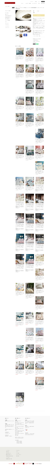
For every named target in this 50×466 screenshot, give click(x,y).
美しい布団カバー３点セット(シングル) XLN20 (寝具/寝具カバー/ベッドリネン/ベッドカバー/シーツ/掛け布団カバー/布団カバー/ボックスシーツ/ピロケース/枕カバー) (20, 187)
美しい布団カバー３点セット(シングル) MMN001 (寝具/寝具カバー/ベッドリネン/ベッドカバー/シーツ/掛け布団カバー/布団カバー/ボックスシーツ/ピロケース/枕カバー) (29, 108)
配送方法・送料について (8, 454)
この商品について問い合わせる (36, 41)
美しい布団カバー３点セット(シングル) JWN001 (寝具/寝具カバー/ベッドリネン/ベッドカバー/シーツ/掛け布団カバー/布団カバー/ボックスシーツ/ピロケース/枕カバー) (20, 372)
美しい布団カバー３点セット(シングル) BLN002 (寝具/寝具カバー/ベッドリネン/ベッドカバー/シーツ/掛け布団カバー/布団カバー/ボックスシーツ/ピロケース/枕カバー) (29, 75)
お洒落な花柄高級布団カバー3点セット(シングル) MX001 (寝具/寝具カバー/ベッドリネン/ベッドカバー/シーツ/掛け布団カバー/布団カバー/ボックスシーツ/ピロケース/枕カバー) (39, 187)
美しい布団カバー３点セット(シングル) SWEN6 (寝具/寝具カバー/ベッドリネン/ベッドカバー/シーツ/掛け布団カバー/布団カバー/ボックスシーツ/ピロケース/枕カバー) (39, 108)
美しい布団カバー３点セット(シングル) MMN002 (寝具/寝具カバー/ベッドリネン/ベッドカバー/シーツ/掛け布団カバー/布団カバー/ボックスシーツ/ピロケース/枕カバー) (39, 372)
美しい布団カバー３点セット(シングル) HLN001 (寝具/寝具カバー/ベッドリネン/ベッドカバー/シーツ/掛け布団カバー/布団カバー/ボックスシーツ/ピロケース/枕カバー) (39, 75)
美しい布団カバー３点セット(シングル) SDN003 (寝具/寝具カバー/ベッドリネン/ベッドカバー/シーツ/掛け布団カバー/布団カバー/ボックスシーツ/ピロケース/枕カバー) (39, 278)
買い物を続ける (34, 42)
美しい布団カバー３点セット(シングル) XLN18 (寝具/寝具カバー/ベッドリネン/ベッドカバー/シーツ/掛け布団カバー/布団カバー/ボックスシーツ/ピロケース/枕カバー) (39, 156)
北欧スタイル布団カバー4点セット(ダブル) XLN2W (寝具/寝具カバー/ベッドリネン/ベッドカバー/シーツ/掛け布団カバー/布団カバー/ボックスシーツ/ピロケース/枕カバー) (20, 356)
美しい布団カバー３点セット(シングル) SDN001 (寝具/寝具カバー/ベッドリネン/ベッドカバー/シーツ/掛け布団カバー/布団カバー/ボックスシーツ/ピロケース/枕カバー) (39, 387)
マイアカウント (31, 1)
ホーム (22, 3)
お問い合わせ (43, 3)
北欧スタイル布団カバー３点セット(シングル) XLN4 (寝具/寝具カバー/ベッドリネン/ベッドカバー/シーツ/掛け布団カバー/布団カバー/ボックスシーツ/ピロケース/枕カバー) (29, 321)
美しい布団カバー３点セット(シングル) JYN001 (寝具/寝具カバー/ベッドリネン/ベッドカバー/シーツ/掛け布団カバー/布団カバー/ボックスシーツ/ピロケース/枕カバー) (20, 107)
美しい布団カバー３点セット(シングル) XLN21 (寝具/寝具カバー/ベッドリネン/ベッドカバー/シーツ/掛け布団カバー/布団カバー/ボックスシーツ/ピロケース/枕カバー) (29, 188)
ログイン (39, 1)
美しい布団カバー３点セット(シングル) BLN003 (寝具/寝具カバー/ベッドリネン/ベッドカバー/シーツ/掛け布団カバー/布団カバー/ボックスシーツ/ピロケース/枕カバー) (39, 356)
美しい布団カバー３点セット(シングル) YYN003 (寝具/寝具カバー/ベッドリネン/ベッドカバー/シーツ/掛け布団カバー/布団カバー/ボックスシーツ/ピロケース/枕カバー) (29, 158)
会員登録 (36, 1)
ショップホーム (7, 450)
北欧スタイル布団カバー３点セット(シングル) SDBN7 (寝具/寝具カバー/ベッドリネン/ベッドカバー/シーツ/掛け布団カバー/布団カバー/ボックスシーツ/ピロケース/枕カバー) (20, 75)
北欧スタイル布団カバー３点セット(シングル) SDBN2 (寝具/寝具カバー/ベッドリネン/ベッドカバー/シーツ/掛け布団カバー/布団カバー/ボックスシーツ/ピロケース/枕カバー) (29, 338)
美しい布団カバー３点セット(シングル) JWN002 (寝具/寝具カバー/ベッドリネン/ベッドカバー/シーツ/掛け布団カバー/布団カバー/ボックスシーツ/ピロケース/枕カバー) (29, 91)
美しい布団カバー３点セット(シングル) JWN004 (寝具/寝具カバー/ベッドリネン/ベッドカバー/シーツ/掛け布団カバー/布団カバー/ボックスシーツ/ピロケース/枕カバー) (39, 92)
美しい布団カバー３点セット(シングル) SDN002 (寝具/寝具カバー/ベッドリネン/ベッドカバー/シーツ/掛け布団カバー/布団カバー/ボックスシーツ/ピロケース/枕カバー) (39, 263)
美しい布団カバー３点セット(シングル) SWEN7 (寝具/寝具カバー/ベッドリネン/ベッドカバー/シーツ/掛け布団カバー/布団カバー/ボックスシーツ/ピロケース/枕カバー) (20, 124)
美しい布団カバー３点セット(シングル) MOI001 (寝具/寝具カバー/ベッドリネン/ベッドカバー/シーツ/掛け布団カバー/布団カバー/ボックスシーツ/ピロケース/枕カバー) (29, 296)
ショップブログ (7, 457)
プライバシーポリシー (18, 454)
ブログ (39, 3)
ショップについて (34, 3)
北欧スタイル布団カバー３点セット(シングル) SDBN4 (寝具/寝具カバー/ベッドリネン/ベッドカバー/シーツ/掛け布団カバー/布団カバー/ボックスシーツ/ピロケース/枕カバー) (39, 59)
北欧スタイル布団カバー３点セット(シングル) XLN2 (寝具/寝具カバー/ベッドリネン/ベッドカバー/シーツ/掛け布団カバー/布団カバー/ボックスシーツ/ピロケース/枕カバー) (20, 323)
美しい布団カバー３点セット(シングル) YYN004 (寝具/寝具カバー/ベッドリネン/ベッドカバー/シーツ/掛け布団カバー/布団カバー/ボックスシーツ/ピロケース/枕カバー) (20, 404)
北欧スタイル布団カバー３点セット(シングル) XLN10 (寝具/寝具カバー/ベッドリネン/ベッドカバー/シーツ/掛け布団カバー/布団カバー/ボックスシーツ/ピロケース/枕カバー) (29, 59)
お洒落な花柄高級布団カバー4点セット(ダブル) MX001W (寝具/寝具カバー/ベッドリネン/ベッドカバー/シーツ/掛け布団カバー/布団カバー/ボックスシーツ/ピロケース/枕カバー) (20, 203)
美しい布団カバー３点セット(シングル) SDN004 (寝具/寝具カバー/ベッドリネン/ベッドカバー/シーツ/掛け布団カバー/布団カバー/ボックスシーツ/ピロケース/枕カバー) (20, 293)
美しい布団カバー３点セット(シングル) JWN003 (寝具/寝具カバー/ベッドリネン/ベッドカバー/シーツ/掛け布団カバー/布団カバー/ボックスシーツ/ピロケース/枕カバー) (29, 372)
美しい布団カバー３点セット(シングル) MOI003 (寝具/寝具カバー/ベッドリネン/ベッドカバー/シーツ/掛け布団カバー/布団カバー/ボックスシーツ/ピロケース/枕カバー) (39, 307)
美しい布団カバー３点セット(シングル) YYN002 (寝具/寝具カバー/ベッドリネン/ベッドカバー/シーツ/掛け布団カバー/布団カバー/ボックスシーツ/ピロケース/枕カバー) (20, 156)
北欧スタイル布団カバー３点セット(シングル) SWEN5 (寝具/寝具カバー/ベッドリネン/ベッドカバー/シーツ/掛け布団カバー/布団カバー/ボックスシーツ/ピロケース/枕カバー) (39, 339)
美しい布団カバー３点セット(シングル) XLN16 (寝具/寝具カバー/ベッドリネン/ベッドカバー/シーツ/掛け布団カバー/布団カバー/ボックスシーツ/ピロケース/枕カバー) (29, 124)
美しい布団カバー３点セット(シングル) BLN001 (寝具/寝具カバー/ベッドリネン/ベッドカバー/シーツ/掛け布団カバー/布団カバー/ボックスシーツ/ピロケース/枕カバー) (29, 355)
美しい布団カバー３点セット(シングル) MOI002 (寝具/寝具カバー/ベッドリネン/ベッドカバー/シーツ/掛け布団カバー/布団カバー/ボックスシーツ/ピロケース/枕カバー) (39, 291)
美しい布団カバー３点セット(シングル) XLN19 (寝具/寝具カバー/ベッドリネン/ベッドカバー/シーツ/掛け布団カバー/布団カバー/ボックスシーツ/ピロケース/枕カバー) (39, 172)
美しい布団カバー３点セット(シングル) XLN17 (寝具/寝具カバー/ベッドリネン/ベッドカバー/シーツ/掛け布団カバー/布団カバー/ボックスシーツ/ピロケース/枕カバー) (39, 124)
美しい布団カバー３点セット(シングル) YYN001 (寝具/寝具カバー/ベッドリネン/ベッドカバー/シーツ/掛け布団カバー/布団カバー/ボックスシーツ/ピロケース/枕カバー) (39, 141)
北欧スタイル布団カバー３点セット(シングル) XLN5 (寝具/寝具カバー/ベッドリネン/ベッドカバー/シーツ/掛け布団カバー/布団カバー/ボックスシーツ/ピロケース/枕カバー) (20, 57)
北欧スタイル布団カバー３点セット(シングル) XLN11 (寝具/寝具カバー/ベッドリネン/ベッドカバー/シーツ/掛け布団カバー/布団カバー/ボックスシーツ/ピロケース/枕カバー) (39, 322)
